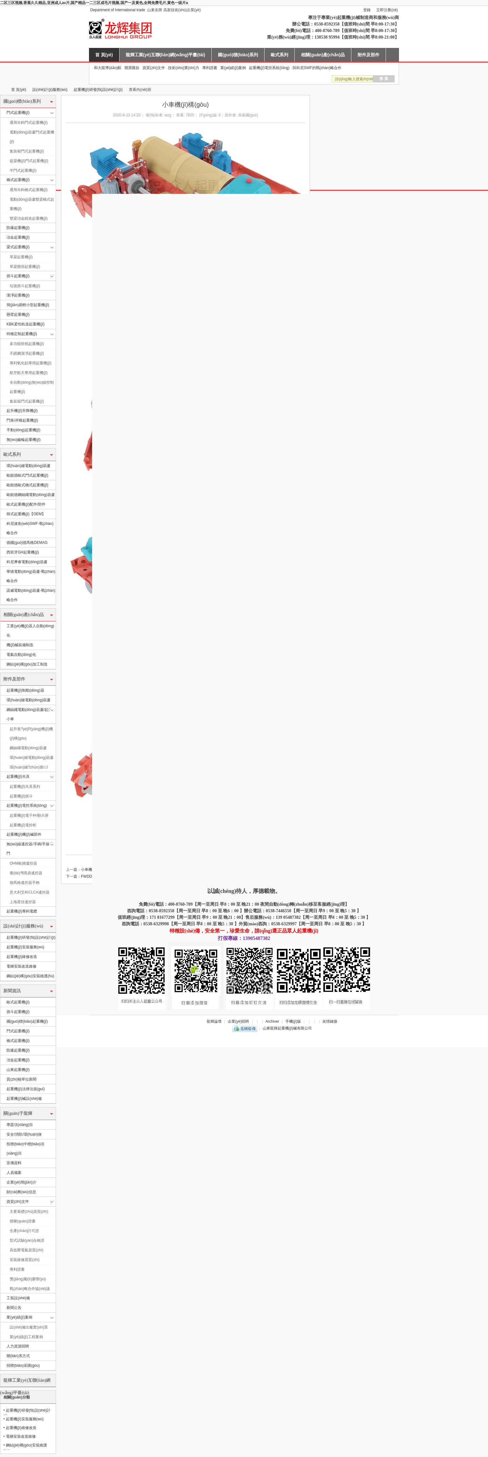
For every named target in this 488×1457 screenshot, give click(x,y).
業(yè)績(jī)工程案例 (26, 1337)
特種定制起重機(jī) (22, 334)
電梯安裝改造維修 (21, 966)
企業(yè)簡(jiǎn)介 (21, 1182)
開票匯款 (131, 68)
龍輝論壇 (214, 1021)
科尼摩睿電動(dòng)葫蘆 (27, 562)
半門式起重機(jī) (23, 170)
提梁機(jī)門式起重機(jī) (29, 161)
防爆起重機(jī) (18, 228)
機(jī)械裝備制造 (20, 645)
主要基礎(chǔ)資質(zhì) (29, 1211)
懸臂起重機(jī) (18, 314)
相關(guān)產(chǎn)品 (323, 54)
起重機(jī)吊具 (18, 776)
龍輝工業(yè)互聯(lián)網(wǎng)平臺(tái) (165, 54)
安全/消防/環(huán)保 (24, 1134)
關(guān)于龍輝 (17, 1113)
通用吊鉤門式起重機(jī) (29, 122)
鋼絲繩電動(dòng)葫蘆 (28, 748)
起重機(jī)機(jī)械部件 (24, 834)
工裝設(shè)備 (18, 1298)
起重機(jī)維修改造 (22, 957)
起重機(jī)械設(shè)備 (24, 1098)
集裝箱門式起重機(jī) (27, 151)
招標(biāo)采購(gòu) (23, 1365)
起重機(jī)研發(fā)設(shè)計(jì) (98, 89)
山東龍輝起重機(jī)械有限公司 (2, 89)
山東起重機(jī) (18, 1069)
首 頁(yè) (104, 54)
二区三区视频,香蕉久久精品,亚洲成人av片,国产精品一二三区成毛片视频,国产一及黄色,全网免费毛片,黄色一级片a (94, 3)
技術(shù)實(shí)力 (183, 68)
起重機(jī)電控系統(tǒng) (269, 68)
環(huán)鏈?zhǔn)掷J (29, 767)
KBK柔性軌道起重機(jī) (26, 324)
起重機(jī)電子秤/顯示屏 (29, 815)
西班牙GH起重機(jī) (23, 552)
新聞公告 (14, 1307)
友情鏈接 (329, 1021)
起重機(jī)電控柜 (23, 825)
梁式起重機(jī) (18, 247)
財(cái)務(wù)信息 (21, 1192)
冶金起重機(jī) (18, 237)
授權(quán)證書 (22, 1221)
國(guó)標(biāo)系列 (238, 54)
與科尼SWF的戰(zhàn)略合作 (317, 68)
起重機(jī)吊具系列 (25, 786)
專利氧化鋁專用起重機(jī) (30, 363)
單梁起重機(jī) (21, 257)
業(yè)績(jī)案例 (233, 68)
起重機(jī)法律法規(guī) (26, 1089)
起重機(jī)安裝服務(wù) (25, 947)
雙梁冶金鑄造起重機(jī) (29, 218)
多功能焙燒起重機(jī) (27, 344)
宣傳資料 (14, 1163)
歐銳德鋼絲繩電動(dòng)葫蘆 (31, 495)
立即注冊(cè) (387, 10)
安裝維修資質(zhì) (25, 1260)
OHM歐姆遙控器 (23, 863)
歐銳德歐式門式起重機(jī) (27, 475)
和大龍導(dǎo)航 (107, 68)
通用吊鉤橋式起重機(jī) (29, 190)
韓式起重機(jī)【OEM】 (26, 514)
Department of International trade (117, 10)
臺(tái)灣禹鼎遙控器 (26, 873)
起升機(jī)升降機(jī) (22, 411)
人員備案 (14, 1172)
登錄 (367, 10)
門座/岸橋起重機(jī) (22, 420)
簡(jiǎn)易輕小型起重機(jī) (28, 305)
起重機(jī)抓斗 (21, 796)
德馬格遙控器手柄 (25, 882)
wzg (168, 115)
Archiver (272, 1021)
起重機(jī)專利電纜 (22, 911)
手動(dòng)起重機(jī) (23, 430)
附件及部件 (368, 54)
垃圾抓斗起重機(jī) (25, 286)
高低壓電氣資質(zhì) (26, 1250)
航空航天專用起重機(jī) (29, 373)
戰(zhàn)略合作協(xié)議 (30, 1289)
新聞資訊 (12, 990)
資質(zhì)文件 (154, 68)
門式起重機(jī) (18, 112)
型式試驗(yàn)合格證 (27, 1240)
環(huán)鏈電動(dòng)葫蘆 (28, 466)
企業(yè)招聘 (238, 1021)
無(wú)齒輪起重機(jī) (23, 439)
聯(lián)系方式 (18, 1356)
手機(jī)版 (293, 1021)
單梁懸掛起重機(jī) (25, 266)
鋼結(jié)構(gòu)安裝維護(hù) (30, 976)
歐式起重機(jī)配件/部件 (26, 504)
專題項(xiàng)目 (20, 1125)
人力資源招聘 (18, 1346)
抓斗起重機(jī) (18, 276)
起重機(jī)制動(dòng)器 (25, 690)
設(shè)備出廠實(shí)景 (29, 1327)
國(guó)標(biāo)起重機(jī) (27, 1021)
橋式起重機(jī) (18, 180)
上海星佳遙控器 (23, 902)
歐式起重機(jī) (18, 1002)
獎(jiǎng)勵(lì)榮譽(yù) (28, 1279)
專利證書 (209, 68)
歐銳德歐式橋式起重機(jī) (27, 485)
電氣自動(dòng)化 (21, 654)
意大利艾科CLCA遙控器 (29, 892)
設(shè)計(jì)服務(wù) (50, 89)
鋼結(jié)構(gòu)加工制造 (27, 664)
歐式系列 (279, 54)
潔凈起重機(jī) (18, 295)
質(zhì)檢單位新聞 (21, 1079)
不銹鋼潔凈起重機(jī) (27, 353)
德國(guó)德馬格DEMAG (27, 542)
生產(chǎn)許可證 (24, 1231)
